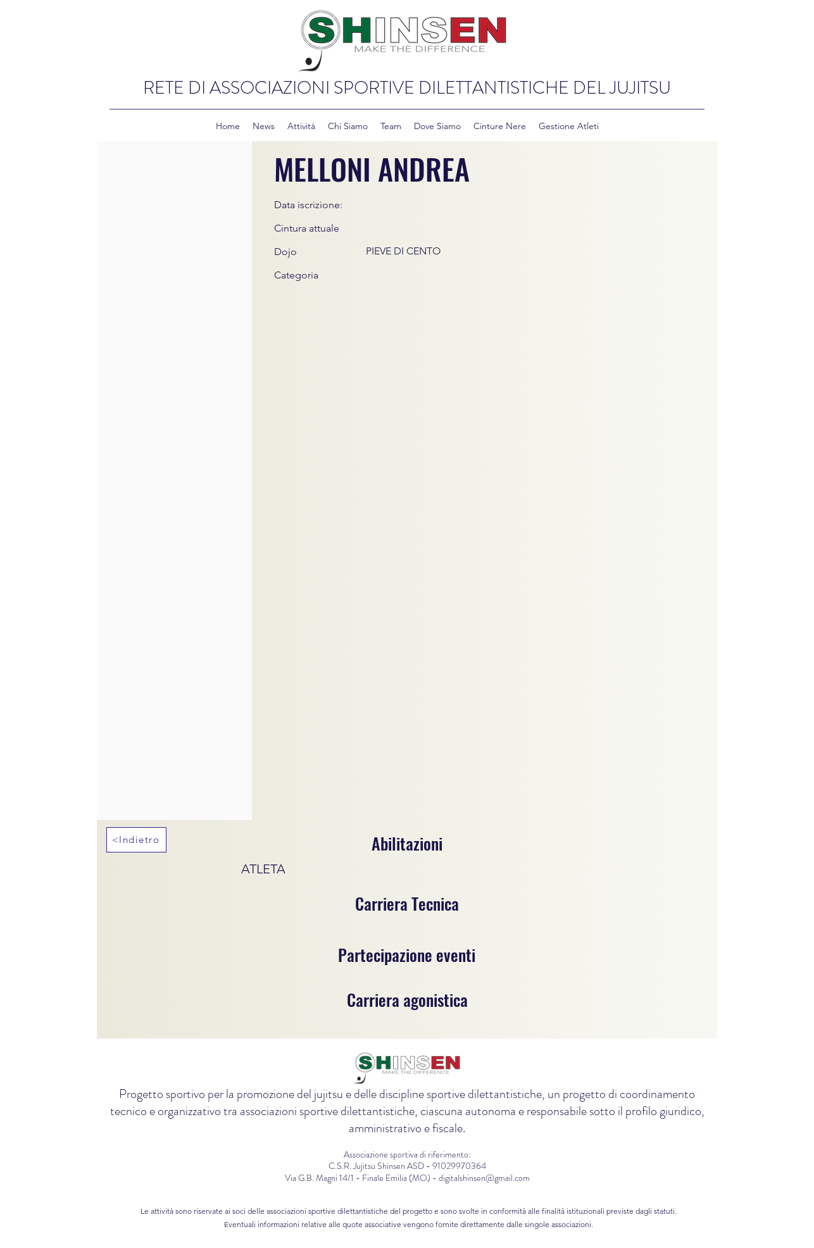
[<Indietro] (136, 839)
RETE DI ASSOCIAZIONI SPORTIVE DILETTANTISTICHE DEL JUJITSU (407, 88)
